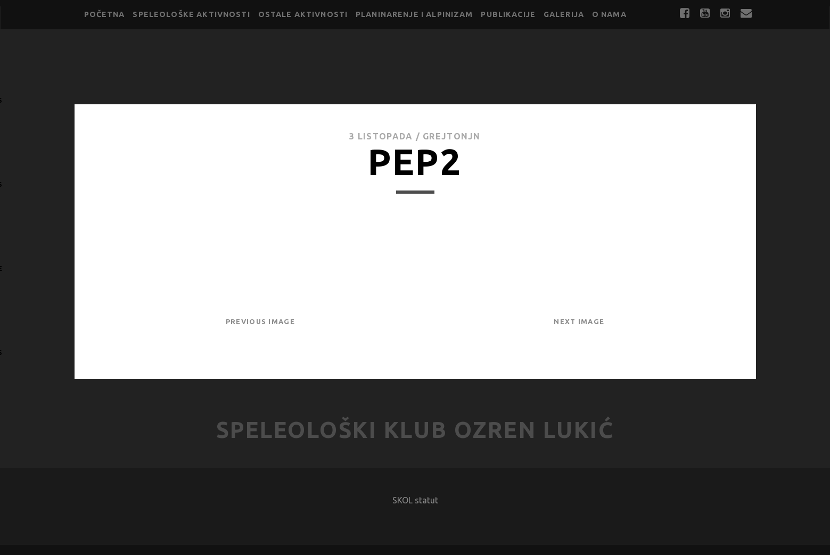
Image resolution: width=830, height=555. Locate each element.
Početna (104, 14)
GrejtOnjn (452, 136)
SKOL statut (415, 500)
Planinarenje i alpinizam (414, 14)
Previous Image (260, 321)
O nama (609, 14)
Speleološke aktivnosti (191, 14)
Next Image (579, 321)
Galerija (564, 14)
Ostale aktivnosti (303, 14)
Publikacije (508, 14)
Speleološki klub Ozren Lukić (415, 429)
